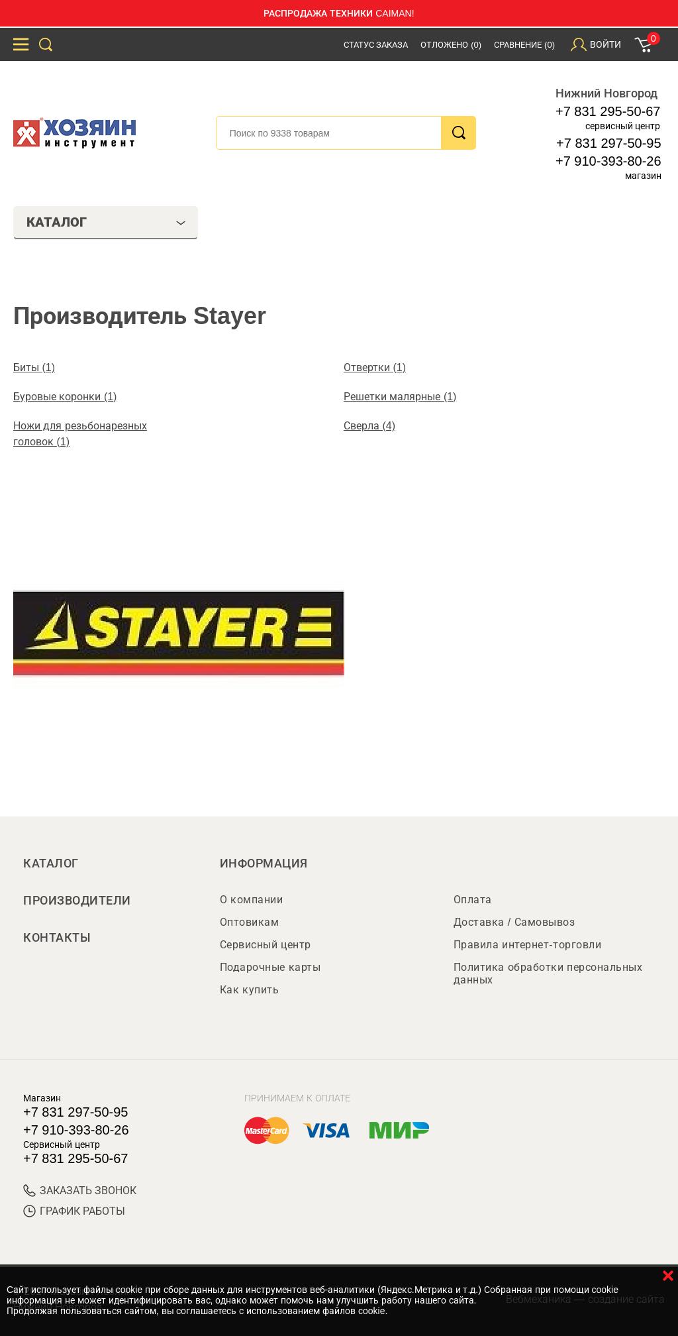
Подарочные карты (270, 967)
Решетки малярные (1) (400, 396)
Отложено (450, 45)
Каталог (51, 863)
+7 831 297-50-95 (608, 143)
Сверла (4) (369, 425)
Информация (264, 863)
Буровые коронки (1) (65, 396)
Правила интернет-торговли (527, 944)
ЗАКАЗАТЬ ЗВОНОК (79, 1190)
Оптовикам (249, 922)
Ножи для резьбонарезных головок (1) (80, 433)
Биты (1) (34, 367)
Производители (77, 900)
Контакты (57, 937)
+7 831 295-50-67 (608, 111)
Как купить (249, 989)
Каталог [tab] (106, 222)
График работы (74, 1211)
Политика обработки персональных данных (548, 973)
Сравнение (524, 45)
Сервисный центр (265, 944)
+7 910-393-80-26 (608, 161)
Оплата (473, 899)
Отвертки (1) (375, 367)
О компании (251, 899)
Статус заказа (376, 45)
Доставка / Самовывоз (514, 922)
